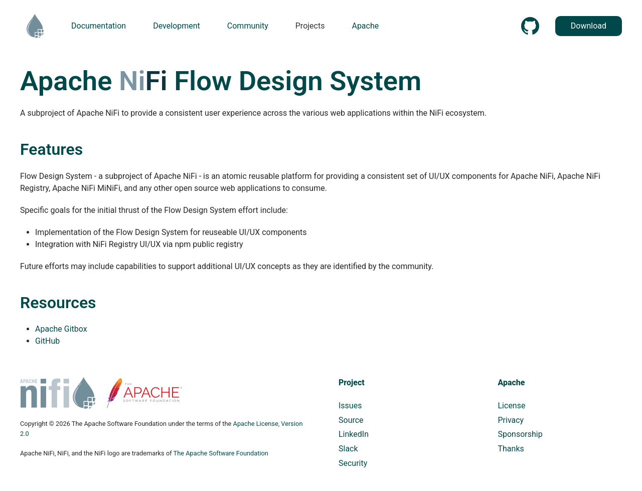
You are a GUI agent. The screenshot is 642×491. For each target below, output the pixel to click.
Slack (348, 448)
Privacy (511, 420)
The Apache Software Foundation (221, 453)
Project (352, 382)
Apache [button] (365, 26)
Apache (511, 382)
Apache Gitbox (61, 329)
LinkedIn (354, 434)
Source (351, 420)
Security (353, 463)
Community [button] (247, 26)
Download (588, 26)
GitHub (47, 341)
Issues (350, 405)
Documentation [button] (98, 26)
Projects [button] (310, 26)
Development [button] (176, 26)
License (512, 405)
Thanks (511, 448)
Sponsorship (520, 434)
